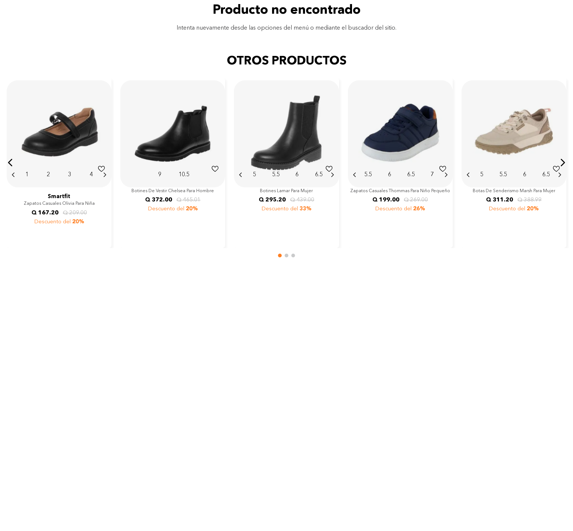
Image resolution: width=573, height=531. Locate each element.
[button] (10, 162)
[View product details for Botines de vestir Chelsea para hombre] (172, 162)
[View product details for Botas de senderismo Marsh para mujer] (514, 162)
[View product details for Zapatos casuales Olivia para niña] (59, 162)
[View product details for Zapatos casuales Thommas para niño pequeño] (400, 162)
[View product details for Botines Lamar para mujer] (286, 162)
